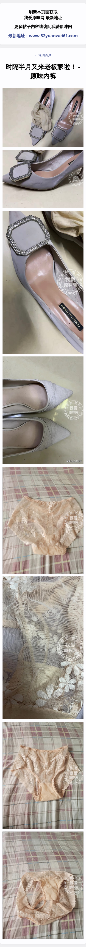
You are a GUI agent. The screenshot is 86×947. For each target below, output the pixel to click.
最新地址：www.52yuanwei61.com (43, 35)
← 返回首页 (43, 55)
